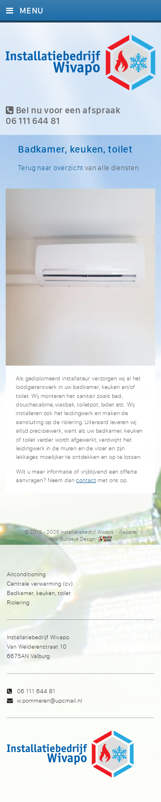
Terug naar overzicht (50, 167)
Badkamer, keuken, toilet (39, 593)
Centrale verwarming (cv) (40, 583)
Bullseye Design (78, 538)
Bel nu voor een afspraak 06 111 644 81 (63, 115)
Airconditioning (26, 574)
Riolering (18, 602)
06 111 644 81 (36, 691)
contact (86, 480)
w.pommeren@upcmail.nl (49, 700)
